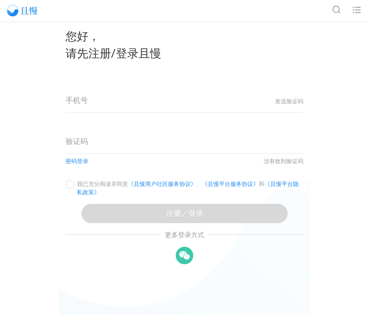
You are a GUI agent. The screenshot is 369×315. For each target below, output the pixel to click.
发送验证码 (289, 101)
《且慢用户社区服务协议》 (162, 184)
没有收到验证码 (283, 161)
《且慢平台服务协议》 (230, 184)
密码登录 (77, 161)
